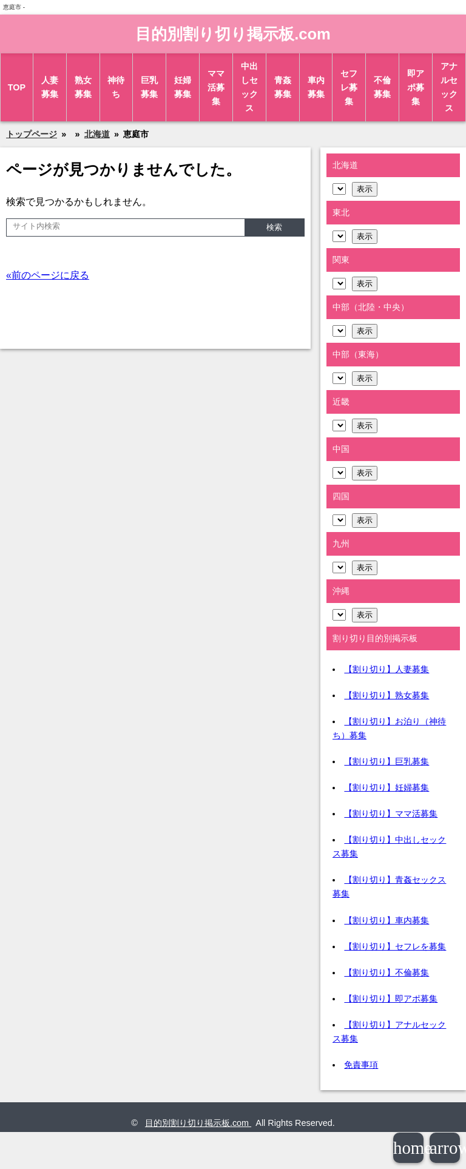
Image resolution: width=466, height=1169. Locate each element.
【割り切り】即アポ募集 (390, 998)
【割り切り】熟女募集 (386, 695)
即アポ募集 (415, 87)
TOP (16, 87)
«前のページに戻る (47, 275)
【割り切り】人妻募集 (386, 669)
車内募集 (316, 87)
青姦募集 (282, 87)
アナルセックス (449, 87)
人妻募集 (49, 87)
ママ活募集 (216, 87)
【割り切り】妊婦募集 (386, 787)
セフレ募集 (348, 87)
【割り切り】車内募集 (386, 920)
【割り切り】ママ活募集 (390, 813)
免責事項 (361, 1065)
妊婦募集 (182, 87)
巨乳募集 (149, 87)
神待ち (115, 87)
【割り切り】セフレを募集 (395, 946)
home (408, 1147)
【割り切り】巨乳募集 (386, 761)
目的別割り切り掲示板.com (233, 33)
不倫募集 (382, 87)
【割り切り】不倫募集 (386, 972)
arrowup (445, 1147)
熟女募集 (83, 87)
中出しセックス (249, 87)
